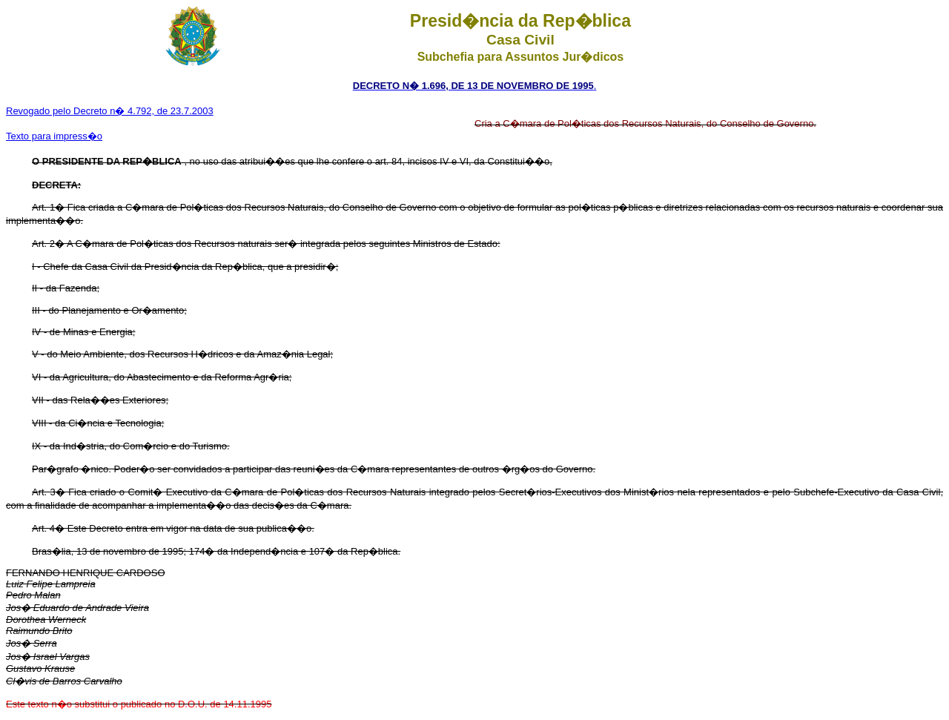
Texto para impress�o (54, 136)
